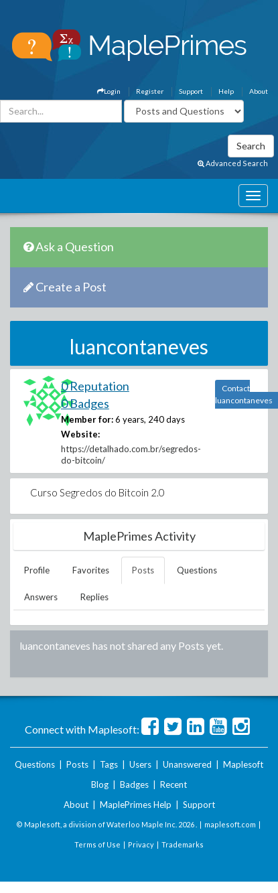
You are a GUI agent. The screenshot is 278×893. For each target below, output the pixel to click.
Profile (37, 570)
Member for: (87, 419)
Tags (109, 764)
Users (140, 764)
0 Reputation (95, 386)
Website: (80, 434)
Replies (94, 597)
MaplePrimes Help (135, 804)
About (258, 91)
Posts (143, 570)
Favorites (90, 570)
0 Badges (85, 403)
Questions (197, 570)
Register (149, 91)
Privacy (141, 844)
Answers (41, 597)
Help (226, 91)
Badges (134, 784)
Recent (173, 784)
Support (191, 91)
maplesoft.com (230, 824)
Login (109, 91)
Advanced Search (233, 163)
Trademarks (182, 844)
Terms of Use (97, 844)
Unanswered (187, 764)
